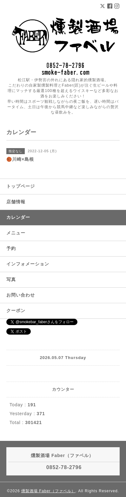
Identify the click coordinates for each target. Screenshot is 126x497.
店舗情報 (15, 201)
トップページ (20, 186)
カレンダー (18, 217)
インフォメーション (27, 263)
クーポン (15, 310)
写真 (11, 279)
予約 (11, 248)
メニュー (15, 232)
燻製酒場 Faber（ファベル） (48, 491)
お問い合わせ (20, 295)
